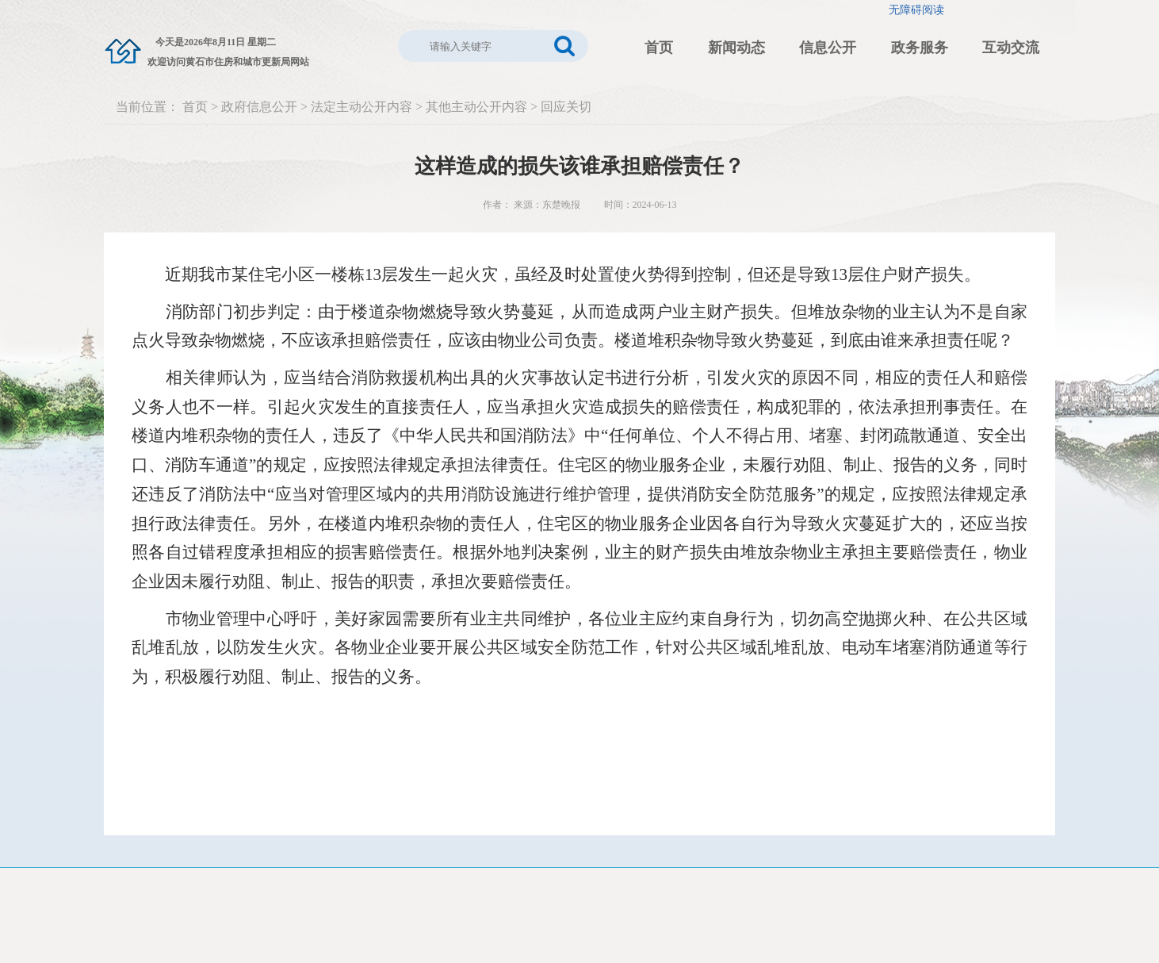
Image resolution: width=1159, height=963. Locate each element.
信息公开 (827, 48)
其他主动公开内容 (476, 106)
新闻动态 (736, 48)
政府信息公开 (259, 106)
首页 (659, 48)
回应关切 (566, 106)
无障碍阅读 (916, 10)
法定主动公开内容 (361, 106)
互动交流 (1010, 48)
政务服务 (919, 48)
